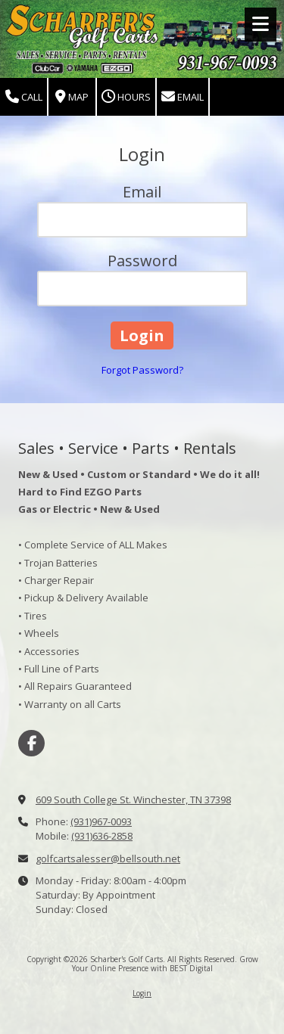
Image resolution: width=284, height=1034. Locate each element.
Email (182, 97)
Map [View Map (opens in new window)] (72, 97)
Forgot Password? (142, 370)
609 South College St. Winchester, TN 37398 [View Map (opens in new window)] (133, 799)
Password (142, 260)
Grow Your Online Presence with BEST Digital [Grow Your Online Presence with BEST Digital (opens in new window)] (165, 963)
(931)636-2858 (102, 836)
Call (23, 97)
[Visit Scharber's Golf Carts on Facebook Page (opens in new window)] (31, 743)
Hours (126, 97)
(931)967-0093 (101, 821)
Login (142, 993)
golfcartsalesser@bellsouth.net (108, 858)
